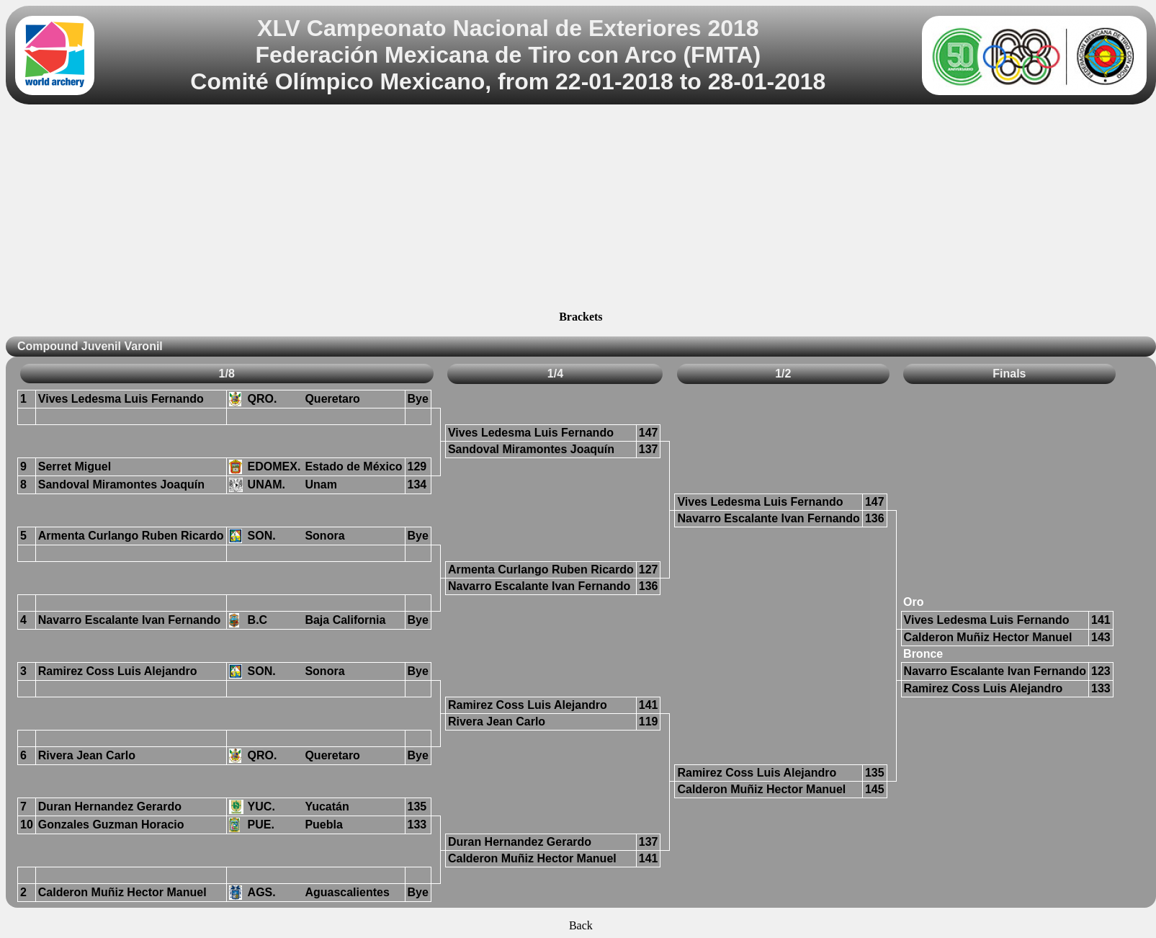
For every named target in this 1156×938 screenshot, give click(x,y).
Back (581, 925)
